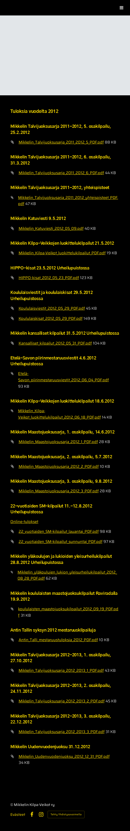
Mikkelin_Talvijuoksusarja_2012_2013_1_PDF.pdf (61, 670)
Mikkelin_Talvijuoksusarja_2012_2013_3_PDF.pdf (61, 731)
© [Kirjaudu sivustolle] (12, 805)
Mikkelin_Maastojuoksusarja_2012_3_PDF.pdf (59, 491)
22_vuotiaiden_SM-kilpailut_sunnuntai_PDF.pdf (60, 541)
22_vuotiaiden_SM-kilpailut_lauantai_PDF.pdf (59, 531)
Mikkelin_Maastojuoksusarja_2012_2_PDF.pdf (59, 466)
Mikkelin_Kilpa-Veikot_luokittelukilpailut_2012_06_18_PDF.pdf (59, 414)
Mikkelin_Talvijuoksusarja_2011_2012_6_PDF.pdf (61, 173)
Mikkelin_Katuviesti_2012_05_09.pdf (51, 228)
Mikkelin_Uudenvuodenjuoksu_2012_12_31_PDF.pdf (64, 756)
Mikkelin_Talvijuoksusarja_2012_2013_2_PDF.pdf (61, 701)
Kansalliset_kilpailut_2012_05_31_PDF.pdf (55, 343)
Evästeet (17, 814)
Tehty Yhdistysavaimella (66, 814)
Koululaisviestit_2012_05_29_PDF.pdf (52, 308)
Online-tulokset (24, 521)
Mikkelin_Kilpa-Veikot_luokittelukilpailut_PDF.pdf (62, 253)
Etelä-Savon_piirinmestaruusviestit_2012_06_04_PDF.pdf (63, 376)
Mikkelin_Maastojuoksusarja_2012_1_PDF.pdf (58, 442)
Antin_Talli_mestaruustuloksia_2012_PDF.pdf (58, 640)
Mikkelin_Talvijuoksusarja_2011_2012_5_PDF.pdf (61, 142)
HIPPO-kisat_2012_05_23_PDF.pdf (49, 278)
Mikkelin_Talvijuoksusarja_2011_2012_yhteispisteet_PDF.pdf (68, 200)
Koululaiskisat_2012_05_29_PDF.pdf (50, 318)
